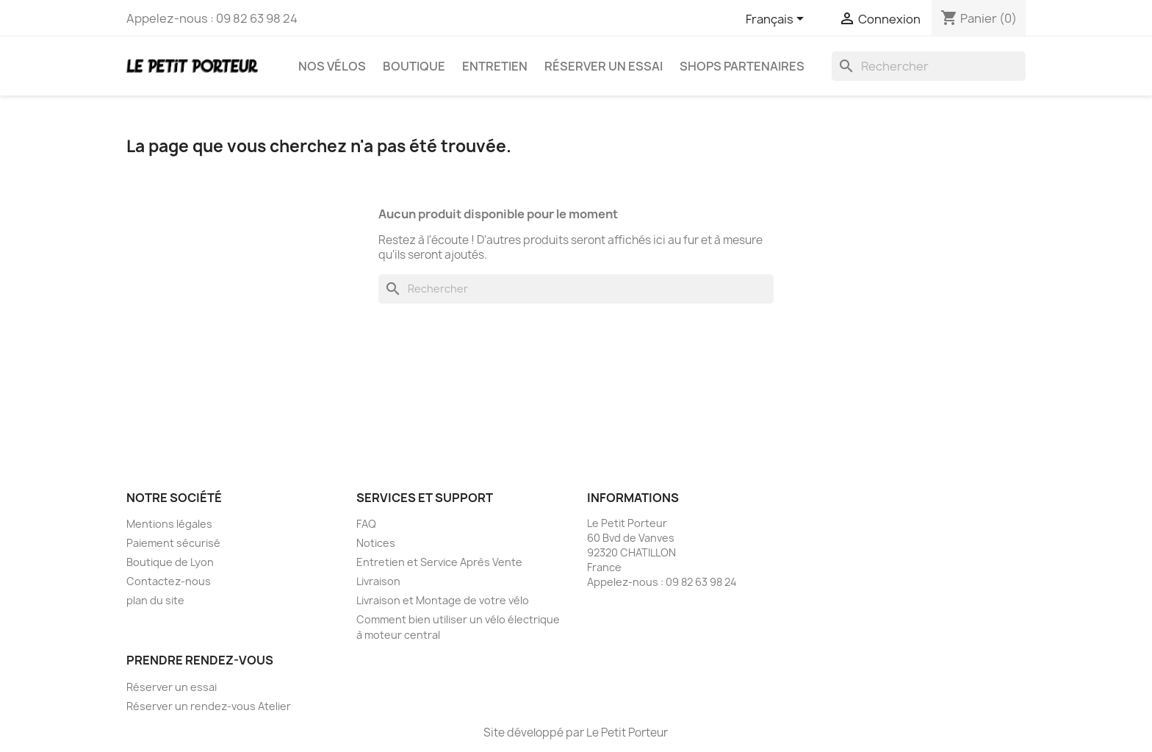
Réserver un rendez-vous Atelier (208, 706)
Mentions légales (169, 524)
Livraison (378, 581)
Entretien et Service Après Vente (439, 562)
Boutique (414, 66)
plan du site (155, 600)
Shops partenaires (742, 66)
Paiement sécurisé (173, 543)
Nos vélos (332, 66)
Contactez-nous (168, 581)
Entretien (495, 66)
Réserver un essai (603, 66)
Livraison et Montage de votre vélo (442, 600)
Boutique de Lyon (170, 562)
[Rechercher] (929, 66)
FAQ (366, 524)
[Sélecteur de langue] (777, 20)
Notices (375, 543)
